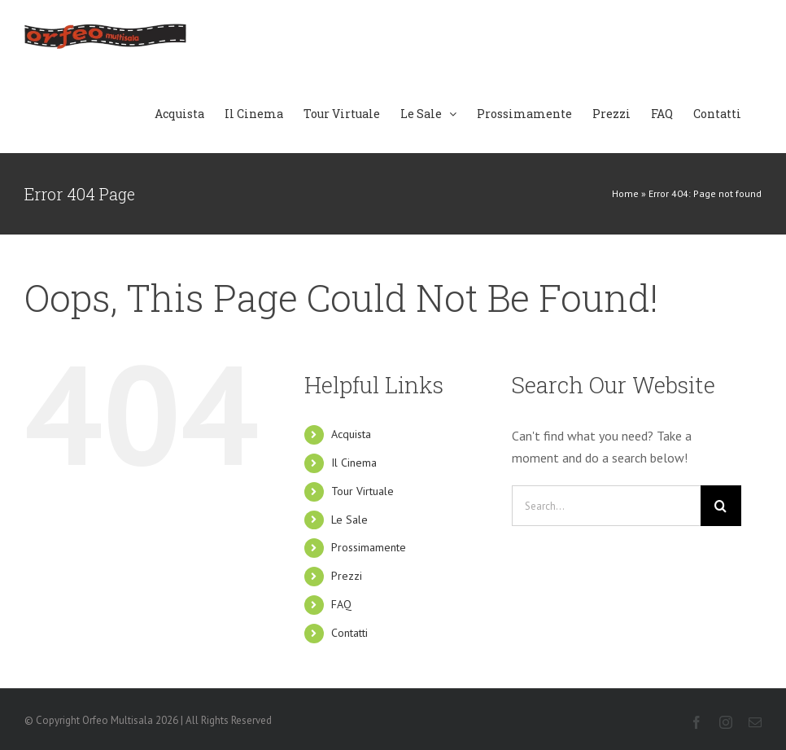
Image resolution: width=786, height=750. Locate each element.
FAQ (341, 604)
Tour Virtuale (362, 491)
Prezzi (346, 575)
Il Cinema (354, 462)
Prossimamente (368, 547)
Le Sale (349, 519)
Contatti (349, 632)
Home (625, 193)
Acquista (351, 434)
